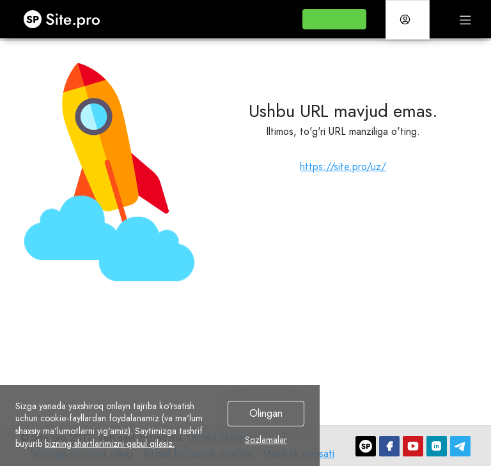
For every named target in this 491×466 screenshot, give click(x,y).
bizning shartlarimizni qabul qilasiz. (110, 443)
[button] (334, 19)
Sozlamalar (266, 440)
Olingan (266, 413)
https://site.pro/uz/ (343, 166)
